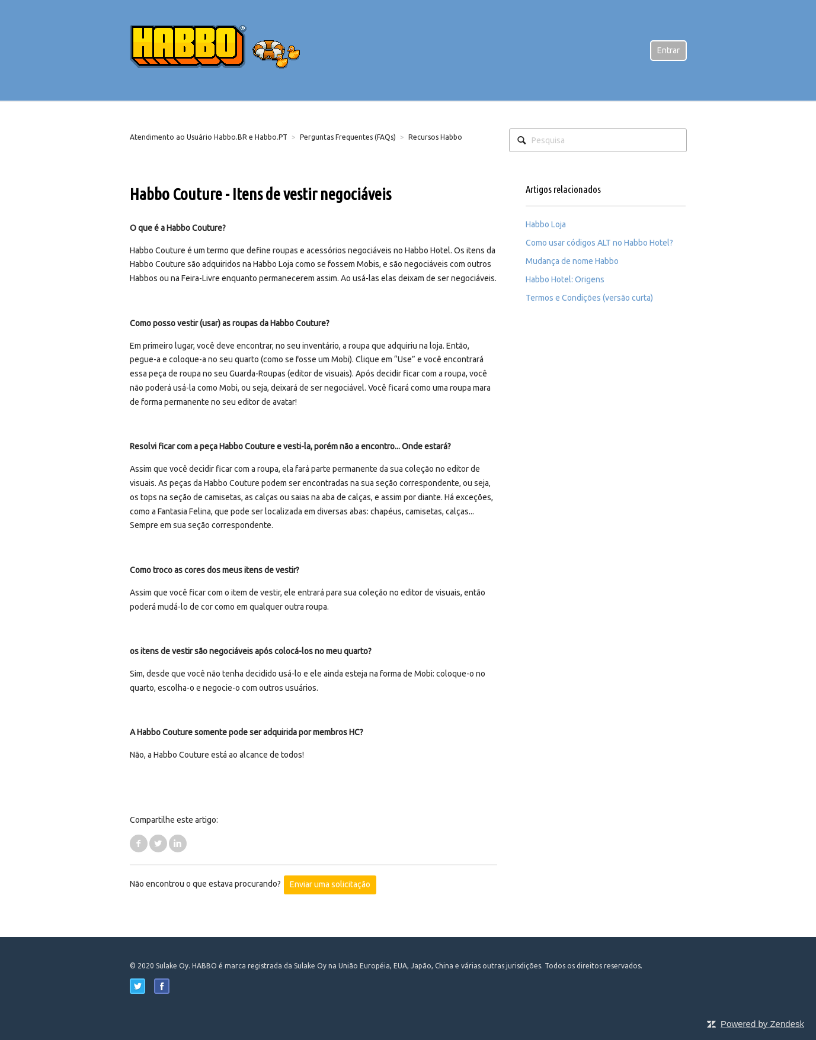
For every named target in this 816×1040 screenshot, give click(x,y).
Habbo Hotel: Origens (565, 279)
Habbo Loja (546, 224)
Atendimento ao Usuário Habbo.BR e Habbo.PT (208, 137)
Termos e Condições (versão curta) (589, 297)
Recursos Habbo (435, 137)
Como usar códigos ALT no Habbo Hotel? (599, 242)
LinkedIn (178, 843)
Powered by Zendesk (762, 1024)
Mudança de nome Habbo (572, 261)
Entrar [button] (668, 50)
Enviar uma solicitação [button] (330, 884)
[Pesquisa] (598, 140)
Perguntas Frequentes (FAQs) (348, 137)
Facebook (139, 843)
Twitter (158, 843)
